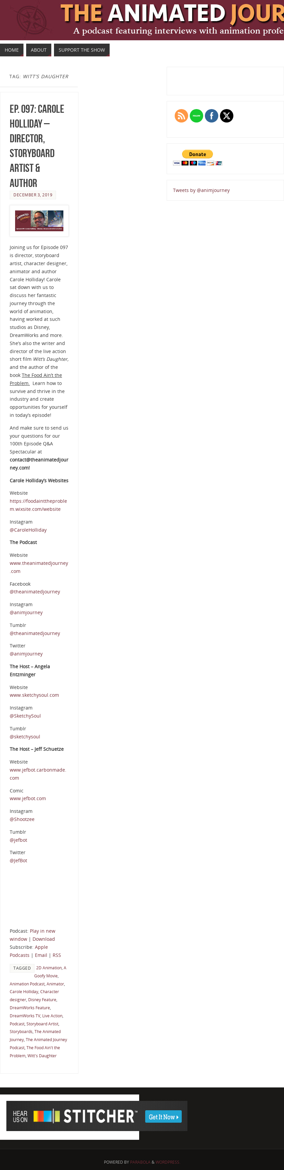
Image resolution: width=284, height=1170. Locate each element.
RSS (57, 955)
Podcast (17, 1023)
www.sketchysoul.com (34, 695)
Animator (55, 983)
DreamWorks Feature (30, 1007)
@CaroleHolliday (28, 530)
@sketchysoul (25, 736)
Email (41, 955)
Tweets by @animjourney (201, 190)
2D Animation (49, 967)
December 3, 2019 (32, 194)
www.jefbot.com (28, 798)
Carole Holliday (24, 991)
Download (44, 939)
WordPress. (168, 1162)
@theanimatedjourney (35, 591)
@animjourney (26, 612)
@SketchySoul (25, 716)
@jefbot (18, 840)
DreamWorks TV (25, 1015)
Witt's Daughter (42, 1055)
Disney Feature (42, 999)
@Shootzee (22, 819)
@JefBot (18, 860)
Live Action (52, 1015)
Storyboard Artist (42, 1023)
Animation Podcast (27, 983)
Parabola (140, 1162)
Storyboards (21, 1031)
